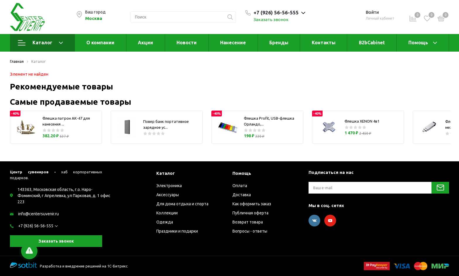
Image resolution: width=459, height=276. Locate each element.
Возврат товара (247, 222)
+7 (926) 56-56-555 (35, 225)
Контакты (323, 42)
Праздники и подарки (177, 231)
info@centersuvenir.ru (38, 213)
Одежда (164, 222)
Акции (145, 42)
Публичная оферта (250, 213)
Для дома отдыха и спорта (182, 204)
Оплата (239, 185)
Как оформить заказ (251, 204)
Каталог (40, 43)
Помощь (418, 42)
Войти (372, 12)
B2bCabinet (372, 42)
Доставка (241, 194)
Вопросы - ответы (249, 231)
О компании (100, 42)
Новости (187, 42)
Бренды (278, 42)
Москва (93, 18)
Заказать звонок (271, 19)
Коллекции (167, 213)
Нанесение (233, 42)
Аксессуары (167, 194)
